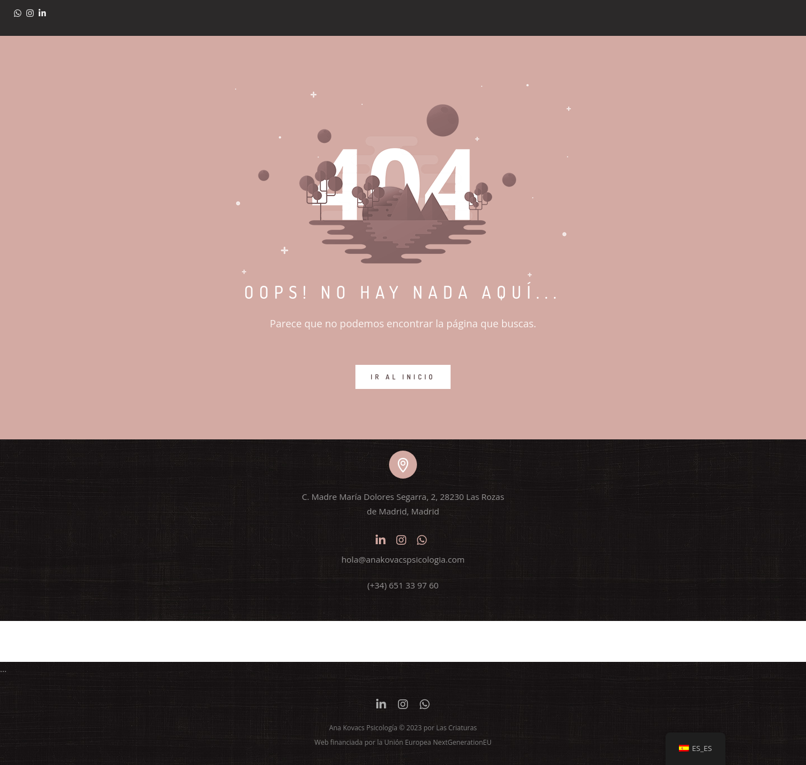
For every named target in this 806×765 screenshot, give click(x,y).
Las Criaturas (456, 727)
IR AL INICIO (403, 377)
